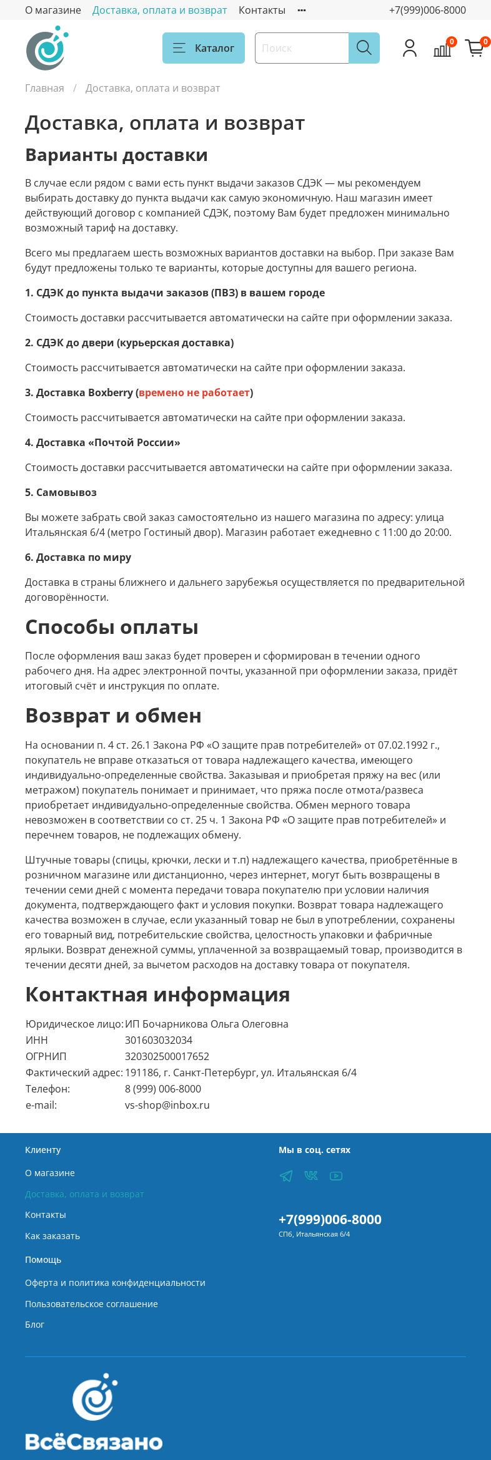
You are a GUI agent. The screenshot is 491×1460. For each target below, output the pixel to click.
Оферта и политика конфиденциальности (115, 1282)
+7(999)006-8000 (427, 10)
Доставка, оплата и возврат (159, 10)
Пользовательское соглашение (91, 1304)
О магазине (53, 10)
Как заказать (52, 1236)
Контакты (262, 10)
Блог (34, 1324)
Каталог (203, 48)
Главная (44, 88)
